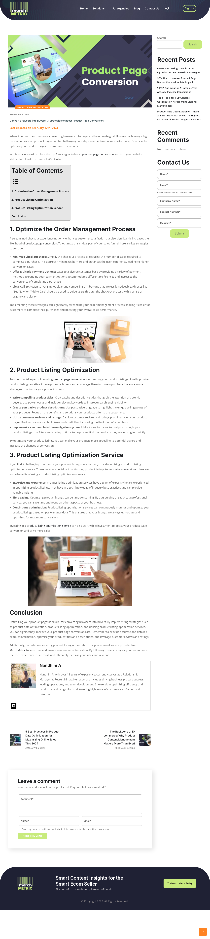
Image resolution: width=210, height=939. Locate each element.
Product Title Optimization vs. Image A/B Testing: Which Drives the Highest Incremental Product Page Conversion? (179, 115)
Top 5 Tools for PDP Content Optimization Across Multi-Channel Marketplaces (177, 101)
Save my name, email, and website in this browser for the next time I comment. (66, 829)
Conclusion (18, 216)
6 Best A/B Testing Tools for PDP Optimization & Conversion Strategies (178, 70)
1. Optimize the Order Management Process (40, 191)
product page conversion (98, 154)
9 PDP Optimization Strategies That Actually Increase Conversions (177, 90)
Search (161, 38)
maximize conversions (122, 469)
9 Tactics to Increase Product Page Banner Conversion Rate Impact (176, 80)
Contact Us (152, 8)
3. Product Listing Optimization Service (37, 208)
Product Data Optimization (32, 107)
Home (84, 8)
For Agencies (120, 8)
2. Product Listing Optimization (32, 199)
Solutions (99, 8)
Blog (137, 8)
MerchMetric (18, 650)
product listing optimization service (49, 526)
